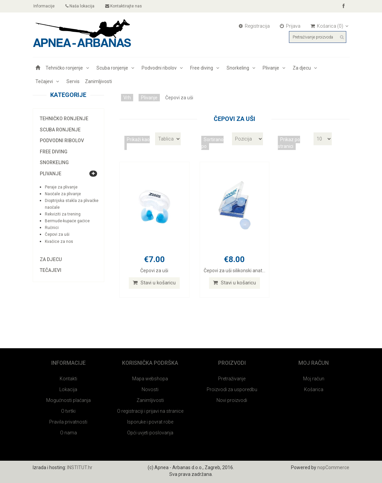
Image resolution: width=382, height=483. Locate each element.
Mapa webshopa (150, 378)
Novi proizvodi (231, 400)
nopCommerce (333, 467)
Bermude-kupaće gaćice (67, 221)
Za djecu (306, 68)
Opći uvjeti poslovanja (150, 432)
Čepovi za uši (57, 234)
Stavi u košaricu (154, 283)
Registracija (254, 26)
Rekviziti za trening (63, 214)
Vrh (127, 97)
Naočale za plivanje (63, 194)
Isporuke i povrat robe (150, 422)
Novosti (150, 389)
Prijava (290, 26)
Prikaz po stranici (289, 143)
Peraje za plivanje (61, 187)
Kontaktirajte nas (124, 6)
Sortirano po (212, 143)
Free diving (205, 68)
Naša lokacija (80, 6)
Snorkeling (242, 68)
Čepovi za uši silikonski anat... (234, 270)
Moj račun (313, 378)
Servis (73, 81)
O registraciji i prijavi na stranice (150, 411)
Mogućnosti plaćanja (68, 400)
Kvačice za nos (59, 241)
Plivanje (275, 68)
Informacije (44, 6)
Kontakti (68, 378)
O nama (68, 432)
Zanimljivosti (98, 81)
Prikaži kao (138, 139)
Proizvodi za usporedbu (232, 389)
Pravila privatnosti (68, 422)
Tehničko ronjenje (68, 68)
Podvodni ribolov (163, 68)
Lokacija (68, 389)
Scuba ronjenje (116, 68)
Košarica (313, 389)
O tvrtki (68, 411)
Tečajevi (48, 81)
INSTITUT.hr (79, 467)
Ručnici (52, 227)
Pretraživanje (231, 378)
